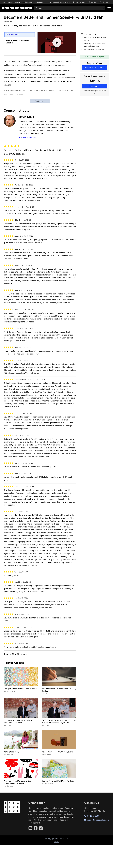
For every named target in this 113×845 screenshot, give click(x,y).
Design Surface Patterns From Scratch (20, 688)
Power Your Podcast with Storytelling (57, 751)
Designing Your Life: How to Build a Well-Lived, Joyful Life (19, 721)
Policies (56, 842)
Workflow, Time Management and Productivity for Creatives (18, 782)
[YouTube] (30, 828)
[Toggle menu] (109, 8)
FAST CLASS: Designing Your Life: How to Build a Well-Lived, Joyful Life (59, 721)
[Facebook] (36, 828)
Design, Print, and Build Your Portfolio (58, 780)
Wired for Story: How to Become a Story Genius (59, 689)
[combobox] (69, 8)
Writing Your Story (11, 751)
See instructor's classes (29, 137)
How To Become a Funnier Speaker (17, 41)
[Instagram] (41, 828)
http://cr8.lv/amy (64, 99)
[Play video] (57, 42)
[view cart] (83, 2)
